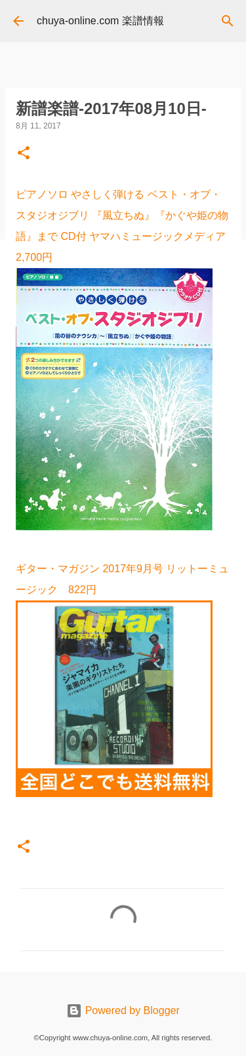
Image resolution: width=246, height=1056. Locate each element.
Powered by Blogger (123, 1010)
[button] (23, 154)
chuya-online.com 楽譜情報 (100, 20)
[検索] (228, 21)
